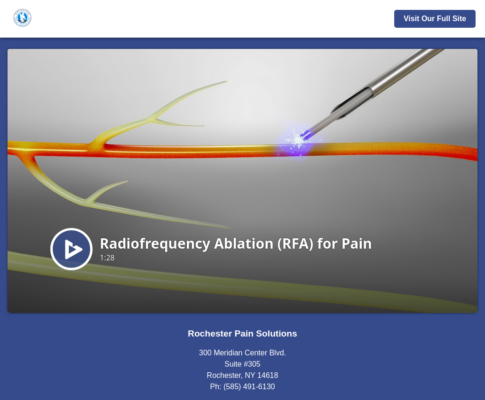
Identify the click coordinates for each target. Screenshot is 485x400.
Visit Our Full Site (435, 19)
